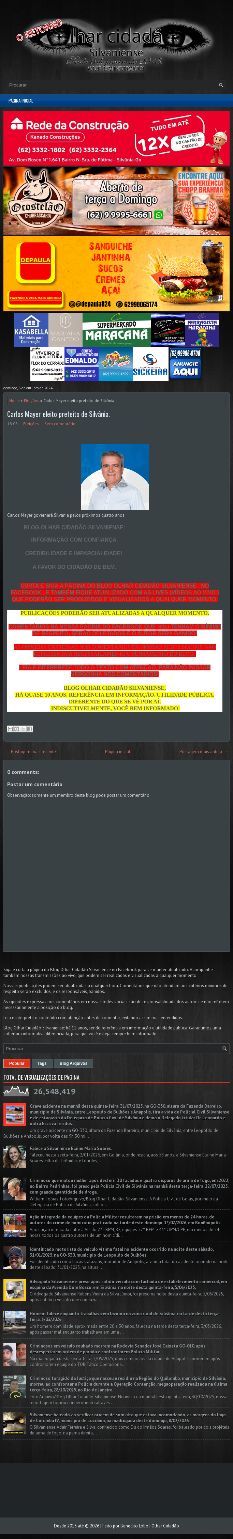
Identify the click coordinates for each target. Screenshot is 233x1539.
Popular (17, 1063)
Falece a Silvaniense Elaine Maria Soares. (71, 1148)
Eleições (31, 400)
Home (14, 400)
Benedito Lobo (134, 1526)
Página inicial (21, 100)
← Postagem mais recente (30, 752)
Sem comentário (59, 423)
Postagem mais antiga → (203, 752)
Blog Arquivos (74, 1063)
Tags (42, 1063)
